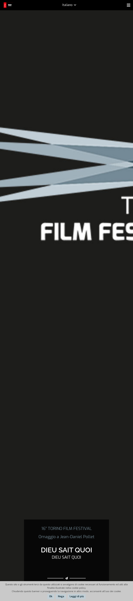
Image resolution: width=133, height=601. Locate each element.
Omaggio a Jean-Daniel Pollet (66, 537)
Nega (61, 596)
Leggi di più (77, 596)
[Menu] (128, 5)
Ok (50, 596)
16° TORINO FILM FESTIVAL (66, 528)
